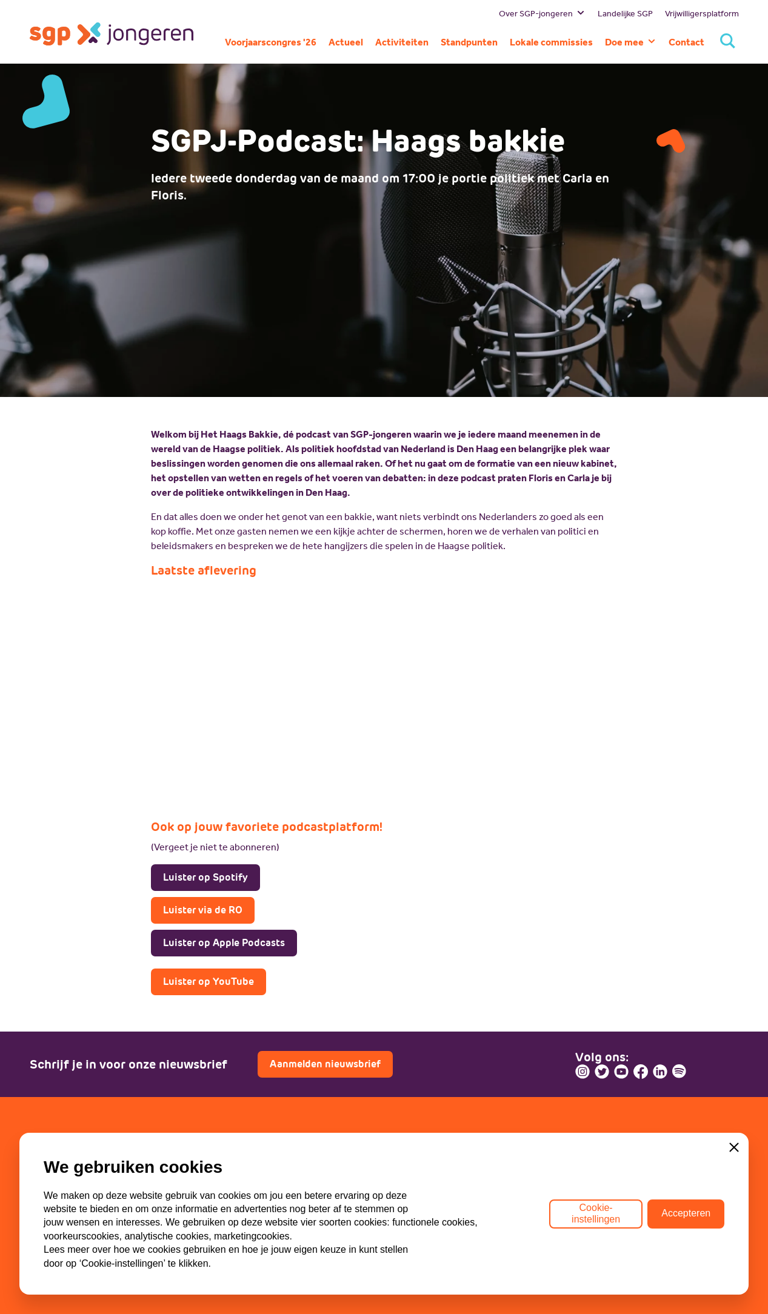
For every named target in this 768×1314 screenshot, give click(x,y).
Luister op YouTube (208, 981)
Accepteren (685, 1213)
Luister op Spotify (205, 877)
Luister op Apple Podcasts (224, 942)
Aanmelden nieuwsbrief (325, 1064)
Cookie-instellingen (596, 1213)
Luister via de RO (202, 910)
